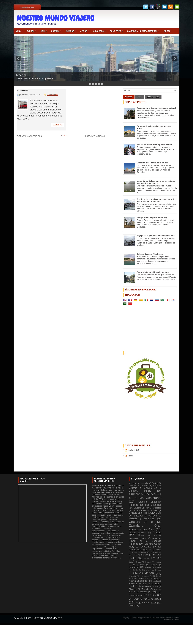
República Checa (150, 586)
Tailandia (145, 589)
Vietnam (132, 605)
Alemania (132, 483)
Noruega (154, 578)
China (155, 485)
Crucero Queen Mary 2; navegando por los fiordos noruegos (145, 547)
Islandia (158, 567)
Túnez (156, 589)
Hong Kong (138, 565)
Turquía (132, 592)
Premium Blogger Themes (169, 618)
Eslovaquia (154, 552)
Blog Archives (153, 97)
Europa (32, 30)
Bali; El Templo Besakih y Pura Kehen (154, 144)
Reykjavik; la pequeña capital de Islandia (155, 235)
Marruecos (145, 576)
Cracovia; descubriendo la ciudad (152, 163)
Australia (144, 483)
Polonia (133, 583)
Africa (85, 30)
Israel (159, 570)
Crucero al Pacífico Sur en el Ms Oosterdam (145, 495)
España (144, 555)
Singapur (133, 589)
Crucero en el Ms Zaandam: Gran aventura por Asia (145, 525)
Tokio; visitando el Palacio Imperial (153, 272)
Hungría (154, 565)
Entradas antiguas (95, 136)
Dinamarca (157, 550)
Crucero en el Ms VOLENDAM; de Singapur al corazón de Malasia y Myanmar (145, 516)
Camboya (132, 485)
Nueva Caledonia (138, 581)
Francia (156, 558)
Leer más (57, 125)
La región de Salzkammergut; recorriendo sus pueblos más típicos (156, 182)
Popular (128, 97)
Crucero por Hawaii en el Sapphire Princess (145, 541)
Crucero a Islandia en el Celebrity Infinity (145, 489)
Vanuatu (143, 592)
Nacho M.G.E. (134, 450)
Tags (140, 97)
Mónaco (131, 578)
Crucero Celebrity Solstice (145, 510)
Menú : (19, 31)
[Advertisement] (142, 19)
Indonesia (134, 567)
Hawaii (148, 562)
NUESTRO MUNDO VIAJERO (55, 18)
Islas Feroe (150, 570)
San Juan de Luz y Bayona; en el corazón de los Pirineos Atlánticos (156, 200)
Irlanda (148, 567)
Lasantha (155, 618)
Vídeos (167, 31)
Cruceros (100, 30)
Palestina (155, 581)
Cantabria (144, 485)
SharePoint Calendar (171, 619)
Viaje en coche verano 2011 (145, 596)
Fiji (145, 558)
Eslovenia (133, 555)
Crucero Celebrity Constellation (147, 508)
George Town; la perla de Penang (152, 217)
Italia (135, 573)
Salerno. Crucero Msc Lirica (150, 254)
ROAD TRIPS (117, 30)
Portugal (146, 584)
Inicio (63, 135)
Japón (149, 573)
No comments (52, 95)
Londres (22, 90)
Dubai (134, 552)
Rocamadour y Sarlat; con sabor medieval (156, 108)
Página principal (27, 7)
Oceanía (57, 30)
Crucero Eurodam (137, 533)
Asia (45, 30)
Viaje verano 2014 (146, 602)
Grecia (138, 562)
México (155, 576)
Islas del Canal (137, 570)
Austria (155, 483)
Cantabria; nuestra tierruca (144, 30)
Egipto (143, 552)
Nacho (130, 456)
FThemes (133, 618)
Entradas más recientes (29, 136)
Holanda (158, 562)
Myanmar (142, 578)
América (72, 30)
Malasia (132, 576)
